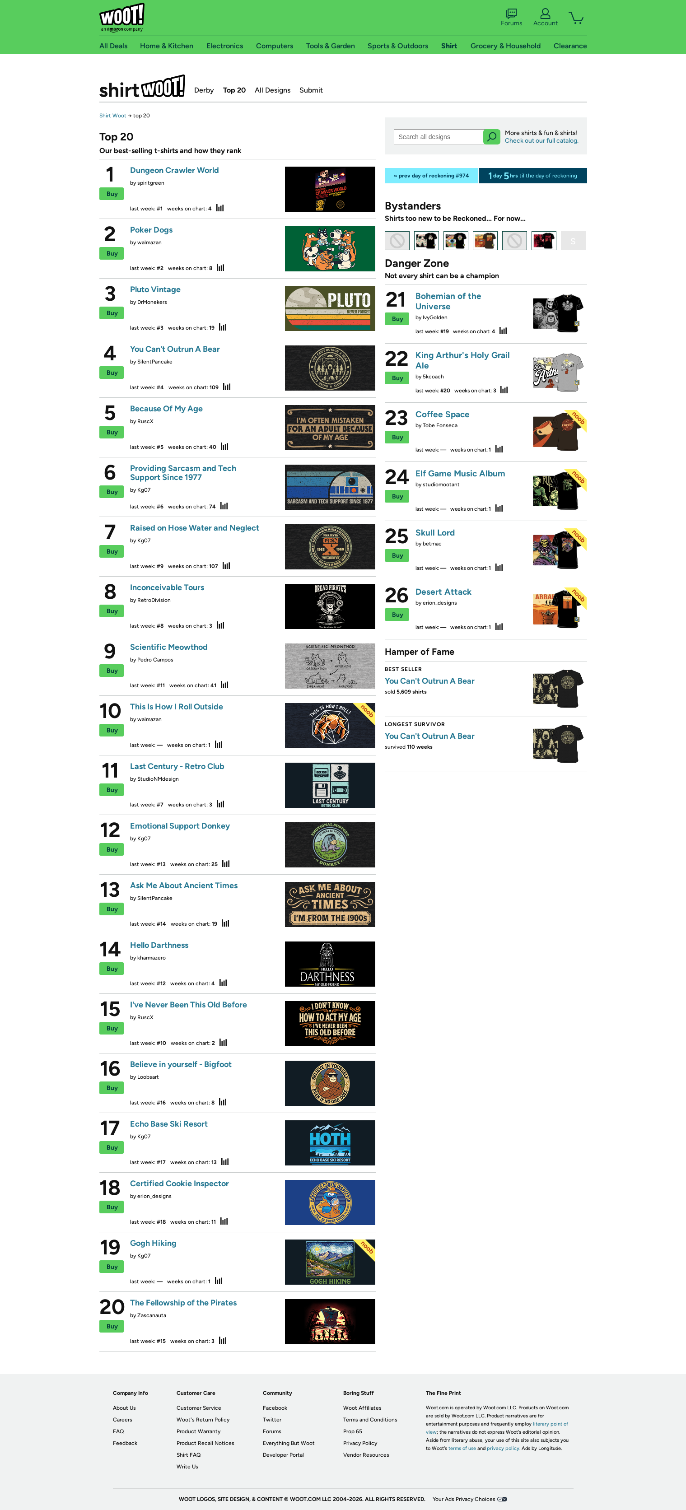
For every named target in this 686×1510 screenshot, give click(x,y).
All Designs (272, 90)
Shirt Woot (112, 115)
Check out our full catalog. (542, 140)
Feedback (125, 1443)
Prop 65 (352, 1431)
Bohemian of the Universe (448, 301)
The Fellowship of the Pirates (183, 1303)
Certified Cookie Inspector (179, 1183)
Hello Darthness (159, 945)
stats (220, 207)
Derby (204, 90)
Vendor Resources (366, 1455)
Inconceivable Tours (167, 587)
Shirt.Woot (142, 86)
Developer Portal (283, 1455)
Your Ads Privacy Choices (464, 1499)
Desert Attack (443, 592)
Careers (122, 1420)
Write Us (187, 1466)
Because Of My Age (166, 409)
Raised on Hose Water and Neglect (194, 528)
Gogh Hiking (153, 1243)
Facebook (275, 1408)
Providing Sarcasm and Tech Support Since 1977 (183, 472)
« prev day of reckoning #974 (431, 175)
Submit (311, 90)
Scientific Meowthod (169, 647)
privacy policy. (503, 1448)
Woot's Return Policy (203, 1420)
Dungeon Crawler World (174, 170)
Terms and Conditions (370, 1420)
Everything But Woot (289, 1443)
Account (545, 17)
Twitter (272, 1420)
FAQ (118, 1431)
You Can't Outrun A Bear (175, 349)
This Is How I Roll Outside (176, 707)
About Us (124, 1408)
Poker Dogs (151, 230)
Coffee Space (442, 414)
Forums (512, 17)
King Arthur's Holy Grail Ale (462, 360)
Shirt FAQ (189, 1455)
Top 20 (234, 90)
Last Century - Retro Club (177, 766)
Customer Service (199, 1408)
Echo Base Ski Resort (169, 1124)
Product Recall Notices (205, 1443)
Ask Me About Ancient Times (184, 885)
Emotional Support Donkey (180, 826)
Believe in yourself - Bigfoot (181, 1064)
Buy (112, 194)
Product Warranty (198, 1431)
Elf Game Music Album (460, 473)
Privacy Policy (360, 1443)
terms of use (462, 1448)
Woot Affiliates (362, 1408)
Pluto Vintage (155, 289)
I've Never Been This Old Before (188, 1005)
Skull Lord (435, 532)
